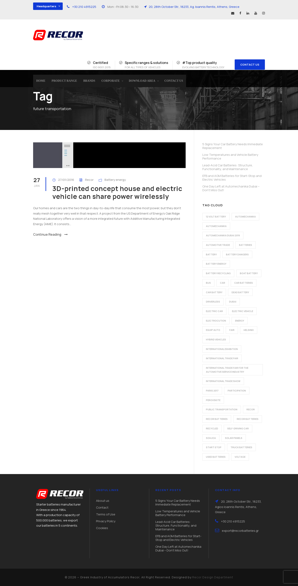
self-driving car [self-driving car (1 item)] (238, 428)
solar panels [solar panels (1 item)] (233, 438)
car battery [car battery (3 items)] (214, 292)
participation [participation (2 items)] (237, 390)
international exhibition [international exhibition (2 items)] (222, 349)
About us (102, 500)
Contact (102, 507)
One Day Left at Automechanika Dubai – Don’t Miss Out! (231, 188)
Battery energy (115, 180)
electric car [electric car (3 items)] (214, 311)
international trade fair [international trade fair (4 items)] (222, 358)
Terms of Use (105, 514)
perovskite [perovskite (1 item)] (213, 400)
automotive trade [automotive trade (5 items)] (218, 244)
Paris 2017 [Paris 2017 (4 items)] (212, 390)
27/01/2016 (66, 180)
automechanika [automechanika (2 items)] (245, 216)
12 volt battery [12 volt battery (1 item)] (216, 216)
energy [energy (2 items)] (239, 320)
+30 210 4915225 (84, 7)
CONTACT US (249, 64)
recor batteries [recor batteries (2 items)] (217, 418)
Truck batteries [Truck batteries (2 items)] (241, 447)
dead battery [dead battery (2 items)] (240, 292)
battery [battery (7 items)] (211, 254)
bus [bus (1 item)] (208, 282)
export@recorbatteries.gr (240, 530)
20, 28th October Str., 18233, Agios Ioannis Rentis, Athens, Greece (238, 506)
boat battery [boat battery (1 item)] (249, 273)
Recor (89, 180)
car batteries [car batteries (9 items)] (243, 282)
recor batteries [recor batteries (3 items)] (247, 418)
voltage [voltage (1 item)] (240, 456)
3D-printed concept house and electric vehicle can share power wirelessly (117, 192)
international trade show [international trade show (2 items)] (223, 381)
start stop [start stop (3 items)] (213, 447)
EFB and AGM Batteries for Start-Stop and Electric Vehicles (232, 178)
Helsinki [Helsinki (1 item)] (249, 329)
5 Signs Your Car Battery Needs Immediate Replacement (232, 146)
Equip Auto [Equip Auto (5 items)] (213, 329)
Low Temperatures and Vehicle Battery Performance (230, 157)
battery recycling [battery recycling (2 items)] (218, 273)
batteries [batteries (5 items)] (245, 244)
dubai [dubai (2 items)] (232, 301)
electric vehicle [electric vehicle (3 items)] (242, 311)
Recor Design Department (212, 577)
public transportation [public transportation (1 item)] (221, 409)
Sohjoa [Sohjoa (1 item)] (211, 438)
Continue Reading (50, 234)
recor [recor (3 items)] (250, 409)
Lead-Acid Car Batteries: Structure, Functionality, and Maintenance (227, 167)
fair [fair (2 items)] (231, 329)
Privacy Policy (105, 521)
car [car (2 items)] (222, 282)
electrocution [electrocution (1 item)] (216, 320)
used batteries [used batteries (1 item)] (216, 456)
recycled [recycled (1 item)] (212, 428)
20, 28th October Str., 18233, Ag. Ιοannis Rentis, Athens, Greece (194, 7)
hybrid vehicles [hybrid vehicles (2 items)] (216, 339)
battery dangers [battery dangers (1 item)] (237, 254)
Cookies (102, 528)
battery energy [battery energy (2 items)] (216, 263)
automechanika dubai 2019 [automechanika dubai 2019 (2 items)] (223, 235)
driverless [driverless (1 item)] (213, 301)
